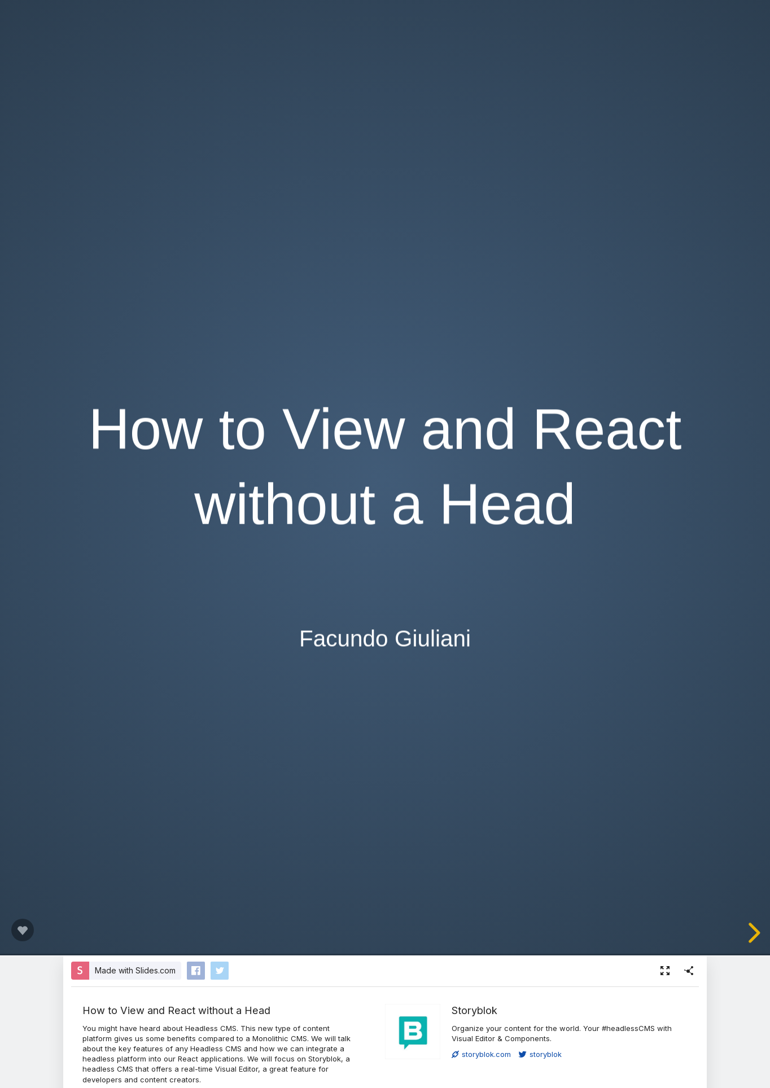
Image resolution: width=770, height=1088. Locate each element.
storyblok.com (481, 1054)
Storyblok (474, 1010)
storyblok (540, 1054)
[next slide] (752, 933)
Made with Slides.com (135, 970)
